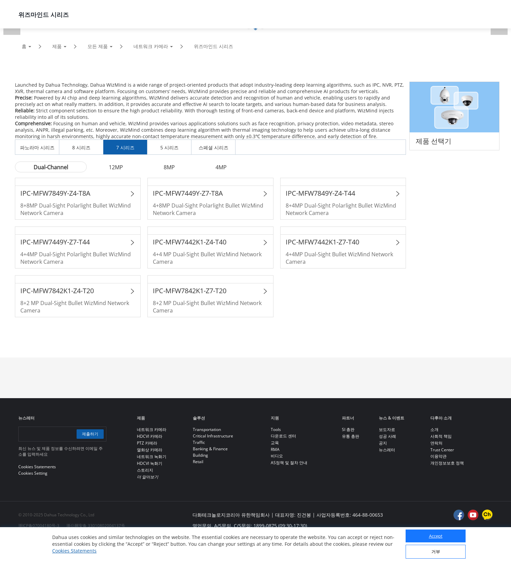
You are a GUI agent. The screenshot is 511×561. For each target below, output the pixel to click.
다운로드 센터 (283, 436)
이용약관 (438, 456)
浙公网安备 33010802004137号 (95, 525)
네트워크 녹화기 (151, 456)
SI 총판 (348, 429)
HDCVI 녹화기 (149, 463)
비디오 (277, 456)
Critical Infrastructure (213, 436)
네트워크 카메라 (151, 46)
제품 (57, 46)
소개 (434, 429)
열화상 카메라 (149, 450)
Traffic (199, 442)
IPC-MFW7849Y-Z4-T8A (55, 193)
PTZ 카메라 (147, 443)
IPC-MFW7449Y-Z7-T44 (55, 241)
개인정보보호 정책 (447, 463)
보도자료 (387, 429)
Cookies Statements (74, 550)
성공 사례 (387, 436)
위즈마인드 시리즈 (213, 46)
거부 (435, 551)
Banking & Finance (210, 449)
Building (200, 455)
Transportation (207, 429)
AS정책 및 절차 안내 (289, 463)
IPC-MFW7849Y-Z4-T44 (320, 193)
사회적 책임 (441, 436)
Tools (276, 429)
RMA (275, 449)
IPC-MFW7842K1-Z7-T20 (189, 290)
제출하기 (90, 434)
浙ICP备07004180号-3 (38, 525)
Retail (198, 462)
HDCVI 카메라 (149, 436)
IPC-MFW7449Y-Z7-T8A (188, 193)
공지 (383, 443)
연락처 (436, 443)
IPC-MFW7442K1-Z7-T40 (322, 241)
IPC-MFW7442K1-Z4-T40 (189, 241)
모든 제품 (97, 46)
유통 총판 (350, 436)
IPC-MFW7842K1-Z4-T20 (57, 290)
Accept (436, 536)
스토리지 (145, 470)
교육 (275, 443)
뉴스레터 (387, 450)
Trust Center (442, 450)
